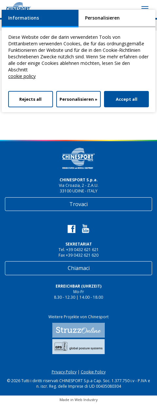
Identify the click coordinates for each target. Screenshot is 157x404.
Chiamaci (79, 268)
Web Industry (86, 399)
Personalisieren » (78, 99)
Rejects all (30, 99)
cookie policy (22, 76)
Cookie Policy (93, 372)
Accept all (126, 99)
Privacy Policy (64, 372)
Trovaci (78, 204)
